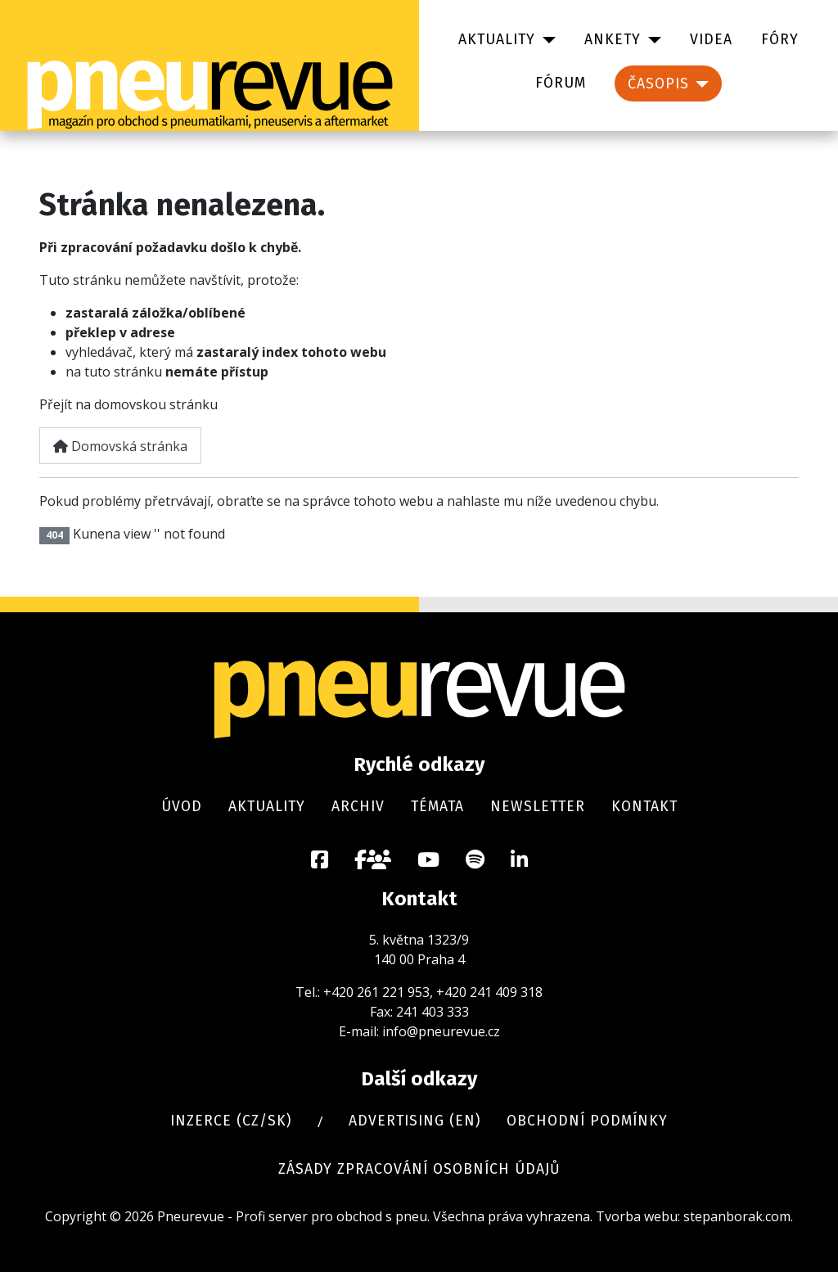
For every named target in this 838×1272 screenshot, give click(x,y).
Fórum (560, 83)
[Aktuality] (545, 40)
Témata (437, 806)
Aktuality (496, 39)
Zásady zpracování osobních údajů (419, 1169)
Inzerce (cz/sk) (230, 1121)
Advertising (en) (414, 1121)
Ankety (612, 39)
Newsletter (537, 806)
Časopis (658, 83)
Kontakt (644, 806)
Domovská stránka (120, 446)
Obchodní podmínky (587, 1121)
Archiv (358, 806)
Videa (711, 39)
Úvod (181, 806)
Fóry (780, 39)
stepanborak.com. (738, 1216)
